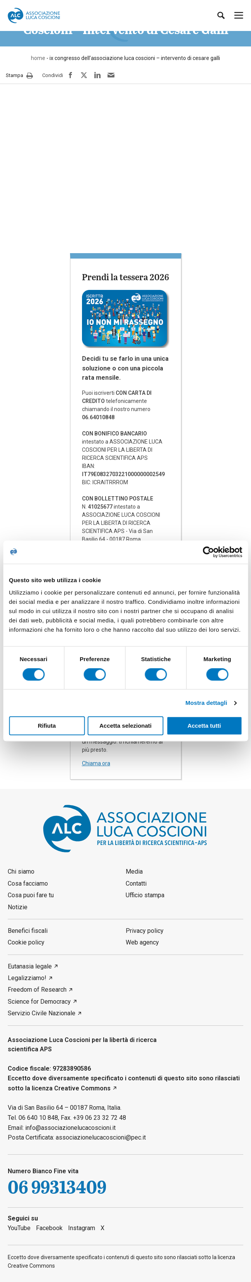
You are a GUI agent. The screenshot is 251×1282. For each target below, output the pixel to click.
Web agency (142, 942)
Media (134, 871)
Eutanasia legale (30, 966)
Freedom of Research (37, 989)
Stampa (19, 76)
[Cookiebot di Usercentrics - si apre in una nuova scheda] (208, 552)
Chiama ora (96, 763)
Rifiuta (47, 726)
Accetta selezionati (125, 726)
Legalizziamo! (27, 978)
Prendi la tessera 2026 (125, 277)
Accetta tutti (204, 726)
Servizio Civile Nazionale (41, 1013)
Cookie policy (26, 942)
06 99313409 (57, 1187)
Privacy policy (145, 930)
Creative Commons (82, 1088)
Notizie (17, 907)
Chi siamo (21, 871)
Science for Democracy (39, 1001)
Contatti (136, 883)
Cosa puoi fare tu (31, 895)
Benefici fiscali (28, 930)
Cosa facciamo (28, 883)
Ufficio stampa (145, 895)
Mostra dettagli (206, 702)
